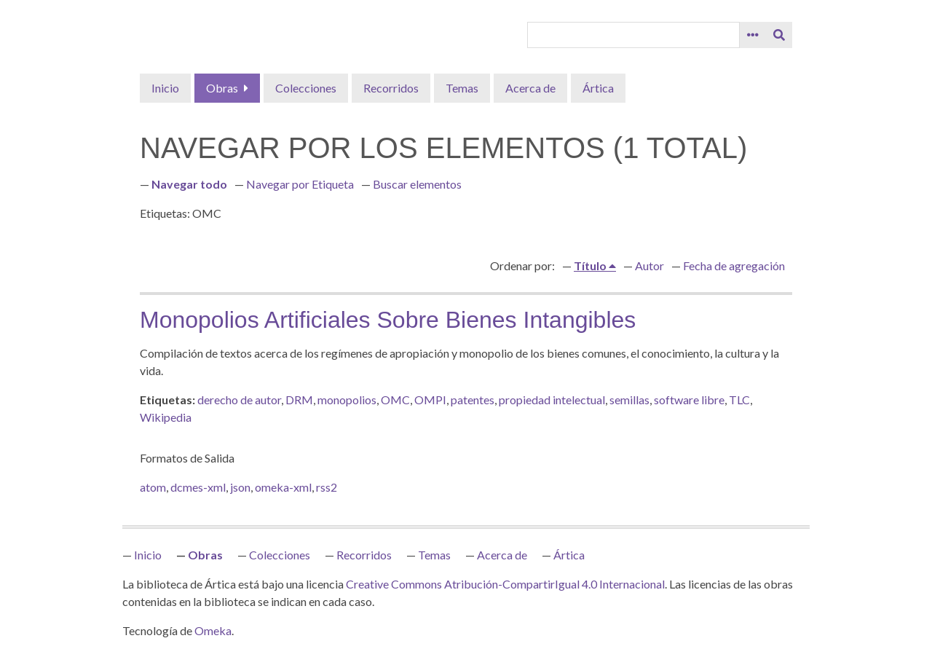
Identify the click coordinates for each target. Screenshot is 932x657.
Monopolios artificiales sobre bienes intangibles (388, 320)
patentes (472, 399)
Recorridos (391, 88)
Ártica (598, 88)
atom (153, 487)
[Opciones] (753, 35)
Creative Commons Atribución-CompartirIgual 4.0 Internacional (505, 584)
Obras (222, 88)
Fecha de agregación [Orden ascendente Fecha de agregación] (734, 265)
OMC (395, 399)
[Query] (633, 35)
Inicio (165, 88)
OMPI (430, 399)
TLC (739, 399)
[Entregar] (779, 35)
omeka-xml (283, 487)
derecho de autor (239, 399)
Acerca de (530, 88)
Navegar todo (189, 184)
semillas (629, 399)
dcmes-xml (198, 487)
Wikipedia (165, 417)
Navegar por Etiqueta (300, 184)
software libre (689, 399)
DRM (299, 399)
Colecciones (305, 88)
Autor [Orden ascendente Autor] (649, 265)
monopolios (346, 399)
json (240, 487)
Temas (462, 88)
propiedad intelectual (552, 399)
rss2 (326, 487)
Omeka (213, 630)
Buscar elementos (417, 184)
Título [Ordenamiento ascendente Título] (591, 265)
